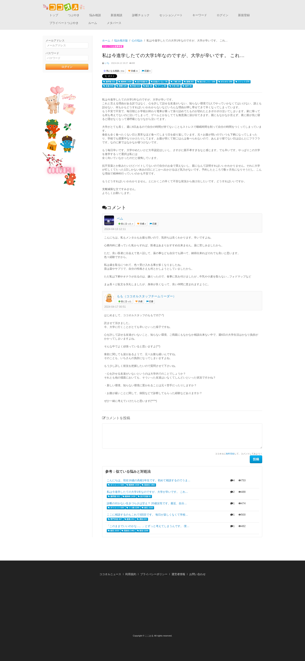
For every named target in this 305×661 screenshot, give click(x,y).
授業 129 (121, 86)
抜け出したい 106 (206, 81)
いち (107, 63)
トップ (53, 15)
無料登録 (230, 453)
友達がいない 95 (159, 81)
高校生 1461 (148, 485)
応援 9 (147, 71)
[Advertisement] (152, 606)
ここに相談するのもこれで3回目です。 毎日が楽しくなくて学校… (147, 514)
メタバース (114, 23)
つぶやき (74, 15)
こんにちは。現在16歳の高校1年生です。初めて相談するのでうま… (148, 480)
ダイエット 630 (116, 485)
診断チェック (141, 15)
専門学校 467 (115, 519)
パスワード (52, 53)
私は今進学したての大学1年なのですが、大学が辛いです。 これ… (147, 491)
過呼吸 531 (109, 81)
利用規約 (130, 574)
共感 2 (142, 224)
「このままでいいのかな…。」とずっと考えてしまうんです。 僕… (148, 526)
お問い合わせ (197, 574)
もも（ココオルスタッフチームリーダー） (146, 296)
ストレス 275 (242, 81)
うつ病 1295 (132, 507)
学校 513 (135, 86)
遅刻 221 (142, 519)
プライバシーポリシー (153, 574)
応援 (154, 224)
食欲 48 (147, 86)
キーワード (199, 15)
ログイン (222, 15)
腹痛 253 (129, 519)
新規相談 (116, 15)
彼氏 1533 (147, 507)
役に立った (125, 301)
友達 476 (108, 86)
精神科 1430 (124, 81)
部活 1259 (142, 530)
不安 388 (174, 86)
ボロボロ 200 (225, 81)
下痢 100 (176, 81)
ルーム (92, 23)
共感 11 (134, 71)
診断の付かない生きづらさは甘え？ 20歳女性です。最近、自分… (147, 503)
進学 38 (187, 86)
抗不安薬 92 (141, 81)
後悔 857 (189, 81)
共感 (140, 301)
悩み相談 (95, 15)
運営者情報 (178, 574)
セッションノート (171, 15)
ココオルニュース (110, 574)
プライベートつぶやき (64, 23)
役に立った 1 (126, 224)
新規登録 (244, 15)
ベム (120, 218)
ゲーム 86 (160, 86)
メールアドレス (55, 40)
